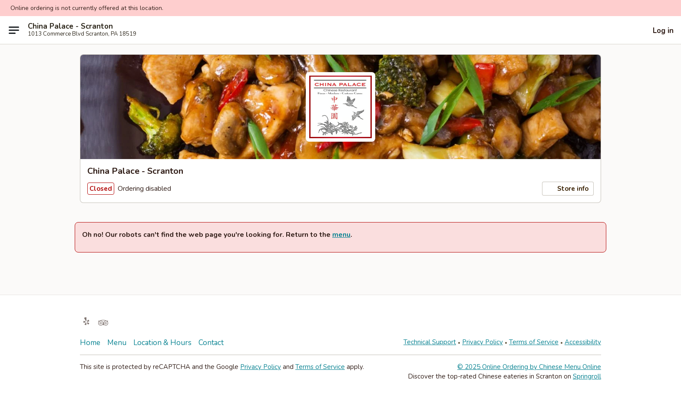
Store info (567, 188)
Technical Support (429, 342)
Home (90, 343)
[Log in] (657, 30)
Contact (211, 343)
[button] (671, 7)
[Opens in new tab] (86, 322)
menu (341, 234)
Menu (116, 343)
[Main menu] (14, 30)
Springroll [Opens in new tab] (587, 376)
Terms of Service (534, 342)
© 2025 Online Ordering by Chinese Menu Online (529, 366)
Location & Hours (162, 343)
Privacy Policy (482, 342)
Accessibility (583, 342)
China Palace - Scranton (70, 26)
